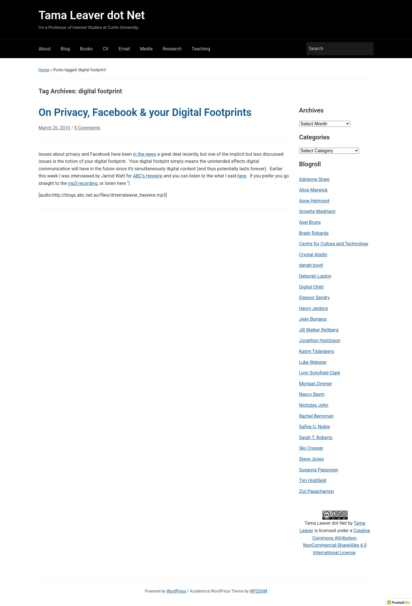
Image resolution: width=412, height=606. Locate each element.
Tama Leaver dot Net (92, 15)
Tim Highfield (312, 480)
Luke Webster (313, 362)
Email (124, 49)
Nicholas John (313, 405)
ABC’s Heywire (147, 176)
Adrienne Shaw (314, 179)
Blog (65, 49)
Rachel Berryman (316, 416)
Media (146, 49)
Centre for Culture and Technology (333, 243)
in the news (144, 154)
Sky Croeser (311, 448)
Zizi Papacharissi (316, 491)
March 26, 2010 (54, 128)
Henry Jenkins (313, 308)
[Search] (334, 49)
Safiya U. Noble (314, 426)
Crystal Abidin (313, 254)
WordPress (176, 591)
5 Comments (87, 130)
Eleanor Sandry (314, 297)
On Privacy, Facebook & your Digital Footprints (145, 112)
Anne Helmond (314, 201)
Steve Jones (311, 459)
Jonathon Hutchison (319, 340)
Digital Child (311, 287)
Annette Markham (317, 211)
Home (44, 70)
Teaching (201, 49)
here (241, 176)
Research (172, 49)
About (45, 49)
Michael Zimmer (315, 383)
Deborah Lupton (315, 276)
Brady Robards (314, 233)
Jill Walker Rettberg (318, 330)
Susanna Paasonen (318, 470)
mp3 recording (82, 183)
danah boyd (311, 265)
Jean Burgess (313, 319)
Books (86, 49)
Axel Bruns (310, 222)
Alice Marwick (313, 190)
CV (106, 49)
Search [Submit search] (366, 48)
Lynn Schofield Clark (319, 373)
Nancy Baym (312, 394)
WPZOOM (258, 591)
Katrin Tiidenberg (316, 351)
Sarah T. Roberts (315, 437)
